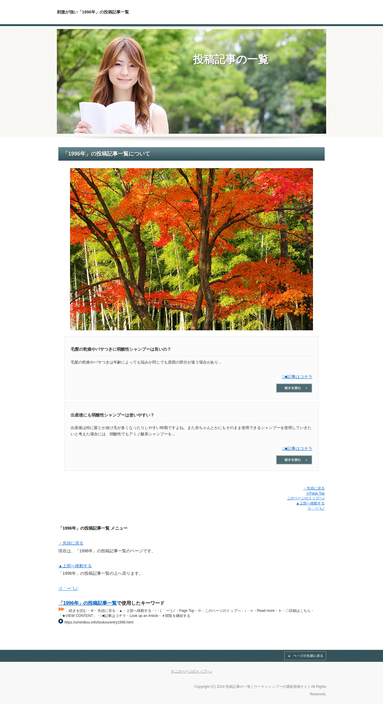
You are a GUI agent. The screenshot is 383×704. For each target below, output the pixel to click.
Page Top (305, 655)
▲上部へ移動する (310, 503)
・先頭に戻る (314, 488)
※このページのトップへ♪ (191, 671)
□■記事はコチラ (297, 376)
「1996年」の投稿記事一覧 (87, 603)
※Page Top (315, 493)
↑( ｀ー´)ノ (316, 508)
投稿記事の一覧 (231, 59)
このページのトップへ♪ (306, 498)
